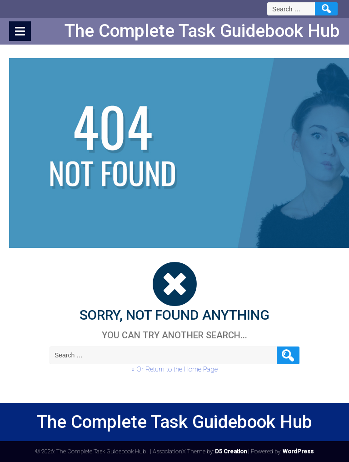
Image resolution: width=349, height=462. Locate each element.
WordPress (298, 451)
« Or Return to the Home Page (174, 369)
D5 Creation (231, 451)
